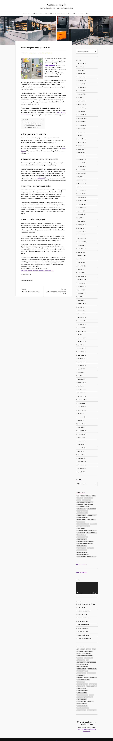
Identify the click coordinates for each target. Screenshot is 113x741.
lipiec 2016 (80, 437)
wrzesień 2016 (81, 434)
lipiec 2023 (80, 169)
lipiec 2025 (80, 90)
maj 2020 (80, 296)
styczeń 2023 (81, 190)
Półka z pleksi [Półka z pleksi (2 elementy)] (93, 530)
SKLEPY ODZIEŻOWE (83, 628)
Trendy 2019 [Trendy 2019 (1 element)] (90, 547)
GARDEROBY (81, 607)
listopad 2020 (81, 276)
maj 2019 (80, 334)
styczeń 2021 (81, 272)
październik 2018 (82, 358)
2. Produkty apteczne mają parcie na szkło (34, 128)
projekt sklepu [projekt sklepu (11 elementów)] (81, 528)
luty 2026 (80, 66)
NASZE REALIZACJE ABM (47, 57)
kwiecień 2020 (81, 300)
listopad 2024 (81, 114)
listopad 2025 (81, 77)
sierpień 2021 (81, 248)
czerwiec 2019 (81, 331)
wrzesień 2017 (81, 403)
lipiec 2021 (80, 252)
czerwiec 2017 (81, 410)
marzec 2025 (81, 104)
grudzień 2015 (81, 458)
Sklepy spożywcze (37, 13)
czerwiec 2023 (81, 173)
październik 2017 (82, 399)
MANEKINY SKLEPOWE (84, 611)
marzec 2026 (81, 63)
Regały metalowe (72, 13)
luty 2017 (80, 420)
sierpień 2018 (81, 365)
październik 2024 (82, 118)
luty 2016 (80, 451)
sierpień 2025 (81, 87)
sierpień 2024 (81, 125)
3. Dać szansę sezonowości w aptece (33, 129)
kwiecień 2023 (81, 180)
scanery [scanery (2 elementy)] (91, 541)
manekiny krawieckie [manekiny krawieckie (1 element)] (82, 513)
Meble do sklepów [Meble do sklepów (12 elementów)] (81, 515)
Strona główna (26, 13)
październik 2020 (82, 279)
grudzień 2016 (81, 427)
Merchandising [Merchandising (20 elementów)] (81, 521)
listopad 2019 (81, 317)
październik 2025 (82, 80)
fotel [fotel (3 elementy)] (93, 495)
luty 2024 (80, 145)
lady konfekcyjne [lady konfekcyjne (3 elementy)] (91, 508)
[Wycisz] (93, 593)
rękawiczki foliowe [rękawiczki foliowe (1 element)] (82, 541)
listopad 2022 (81, 197)
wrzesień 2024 (81, 121)
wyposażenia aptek (50, 69)
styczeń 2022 (81, 231)
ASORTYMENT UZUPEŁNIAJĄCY (86, 604)
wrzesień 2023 (81, 162)
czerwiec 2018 (81, 372)
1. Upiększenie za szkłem (29, 126)
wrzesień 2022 (81, 204)
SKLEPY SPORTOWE (83, 631)
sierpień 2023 (81, 166)
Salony (81, 13)
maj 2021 (80, 259)
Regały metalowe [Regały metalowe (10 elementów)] (81, 534)
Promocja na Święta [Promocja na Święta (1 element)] (82, 530)
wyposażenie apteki (27, 284)
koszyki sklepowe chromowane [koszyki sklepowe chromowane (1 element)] (85, 502)
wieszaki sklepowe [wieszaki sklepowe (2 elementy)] (82, 550)
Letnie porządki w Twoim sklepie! (30, 296)
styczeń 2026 (81, 70)
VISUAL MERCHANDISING (85, 638)
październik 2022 (82, 200)
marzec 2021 (81, 266)
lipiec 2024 (80, 128)
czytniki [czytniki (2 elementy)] (88, 495)
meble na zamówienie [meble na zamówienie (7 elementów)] (82, 517)
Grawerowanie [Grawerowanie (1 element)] (88, 497)
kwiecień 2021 (81, 262)
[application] (87, 588)
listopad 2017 (81, 396)
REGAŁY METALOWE (83, 624)
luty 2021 (80, 269)
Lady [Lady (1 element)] (87, 506)
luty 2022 (80, 228)
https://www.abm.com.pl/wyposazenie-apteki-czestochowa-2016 (37, 275)
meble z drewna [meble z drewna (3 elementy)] (91, 519)
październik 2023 (82, 159)
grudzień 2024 (81, 111)
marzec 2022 (81, 224)
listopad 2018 (81, 355)
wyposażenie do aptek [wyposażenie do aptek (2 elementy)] (82, 554)
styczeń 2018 (81, 389)
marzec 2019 (81, 341)
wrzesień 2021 (81, 245)
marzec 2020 (81, 303)
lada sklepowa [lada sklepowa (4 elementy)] (81, 506)
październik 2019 (82, 320)
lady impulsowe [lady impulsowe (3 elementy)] (81, 508)
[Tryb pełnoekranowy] (95, 593)
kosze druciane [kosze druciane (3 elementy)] (86, 653)
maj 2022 (80, 217)
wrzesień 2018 (81, 362)
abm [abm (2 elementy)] (78, 495)
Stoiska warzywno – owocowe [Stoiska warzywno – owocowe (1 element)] (85, 543)
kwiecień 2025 (81, 101)
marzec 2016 (81, 447)
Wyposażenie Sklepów (56, 4)
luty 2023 (80, 187)
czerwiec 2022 (81, 214)
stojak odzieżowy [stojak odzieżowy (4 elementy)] (81, 545)
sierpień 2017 (81, 406)
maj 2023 (80, 176)
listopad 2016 (81, 430)
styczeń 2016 (81, 454)
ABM (26, 57)
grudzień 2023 (81, 152)
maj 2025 (80, 97)
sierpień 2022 (81, 207)
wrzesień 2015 (81, 465)
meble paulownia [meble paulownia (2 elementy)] (81, 519)
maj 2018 (80, 375)
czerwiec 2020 (81, 293)
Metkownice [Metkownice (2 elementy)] (93, 523)
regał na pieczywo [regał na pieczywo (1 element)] (91, 532)
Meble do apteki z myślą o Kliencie (39, 49)
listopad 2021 (81, 238)
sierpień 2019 (81, 324)
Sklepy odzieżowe (49, 13)
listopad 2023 (81, 156)
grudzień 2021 (81, 235)
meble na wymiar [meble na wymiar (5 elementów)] (92, 515)
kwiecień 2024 (81, 138)
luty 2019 (80, 345)
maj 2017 (80, 413)
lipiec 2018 (80, 369)
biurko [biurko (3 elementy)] (82, 495)
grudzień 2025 (81, 73)
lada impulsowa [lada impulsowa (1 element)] (89, 504)
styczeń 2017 (81, 423)
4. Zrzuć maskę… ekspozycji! (31, 131)
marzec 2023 (81, 183)
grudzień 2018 (81, 351)
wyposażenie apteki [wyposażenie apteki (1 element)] (82, 552)
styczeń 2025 (81, 108)
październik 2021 (82, 241)
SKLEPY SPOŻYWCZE (83, 635)
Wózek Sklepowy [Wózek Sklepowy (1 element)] (81, 556)
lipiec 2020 (80, 290)
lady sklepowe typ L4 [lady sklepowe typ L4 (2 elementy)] (82, 510)
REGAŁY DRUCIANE (83, 621)
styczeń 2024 (81, 149)
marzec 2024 (81, 142)
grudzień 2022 (81, 193)
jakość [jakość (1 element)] (79, 653)
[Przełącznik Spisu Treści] (41, 124)
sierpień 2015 (81, 468)
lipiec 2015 (80, 472)
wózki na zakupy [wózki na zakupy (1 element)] (91, 556)
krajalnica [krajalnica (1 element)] (80, 504)
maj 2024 (80, 135)
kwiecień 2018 (81, 379)
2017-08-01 (34, 57)
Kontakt (88, 13)
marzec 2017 (81, 417)
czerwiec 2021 (81, 255)
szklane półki (41, 182)
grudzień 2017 (81, 393)
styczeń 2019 (81, 348)
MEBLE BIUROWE (82, 614)
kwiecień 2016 (81, 444)
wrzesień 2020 (81, 283)
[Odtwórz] (78, 593)
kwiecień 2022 (81, 221)
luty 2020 (80, 307)
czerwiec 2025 (81, 94)
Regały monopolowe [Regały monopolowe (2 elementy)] (82, 690)
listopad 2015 (81, 461)
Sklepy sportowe (61, 13)
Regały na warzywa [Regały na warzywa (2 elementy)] (82, 539)
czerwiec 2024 (81, 132)
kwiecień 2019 (81, 338)
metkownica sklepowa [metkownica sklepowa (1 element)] (83, 523)
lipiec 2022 (80, 211)
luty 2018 (80, 386)
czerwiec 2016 (81, 441)
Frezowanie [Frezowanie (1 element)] (80, 497)
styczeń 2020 (81, 310)
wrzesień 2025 (81, 84)
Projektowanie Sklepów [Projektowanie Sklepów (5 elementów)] (83, 526)
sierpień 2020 (81, 286)
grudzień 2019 (81, 314)
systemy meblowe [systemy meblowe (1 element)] (81, 547)
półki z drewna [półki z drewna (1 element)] (81, 532)
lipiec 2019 (80, 327)
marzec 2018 (81, 382)
